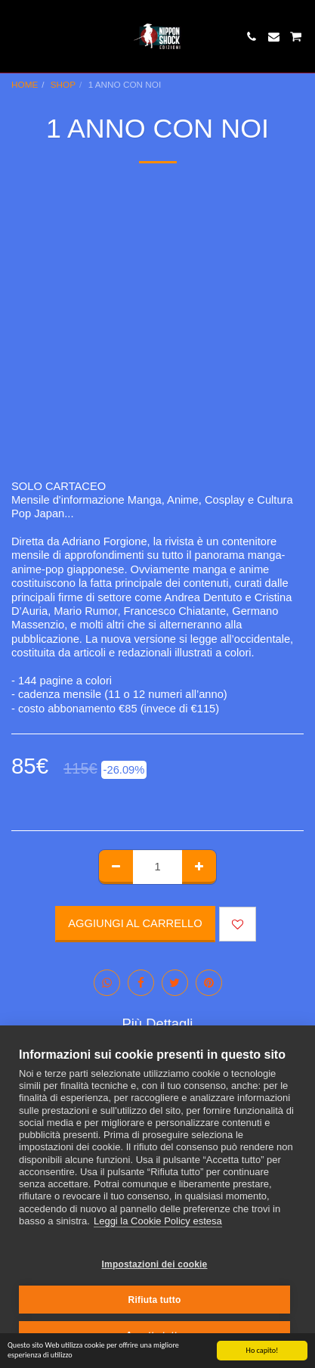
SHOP (63, 84)
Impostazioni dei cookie (155, 1264)
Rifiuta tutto (154, 1300)
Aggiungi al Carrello (135, 923)
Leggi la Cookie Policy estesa (158, 1221)
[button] (16, 36)
